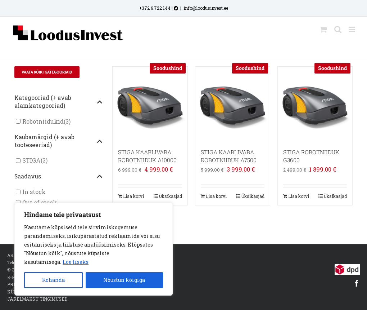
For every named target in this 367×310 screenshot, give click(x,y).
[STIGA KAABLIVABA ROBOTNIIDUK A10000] (150, 104)
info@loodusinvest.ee (206, 8)
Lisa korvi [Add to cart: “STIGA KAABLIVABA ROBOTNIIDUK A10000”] (133, 196)
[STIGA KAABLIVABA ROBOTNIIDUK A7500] (232, 104)
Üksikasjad (170, 196)
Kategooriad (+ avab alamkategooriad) (58, 101)
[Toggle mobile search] (337, 29)
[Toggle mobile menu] (352, 29)
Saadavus (58, 177)
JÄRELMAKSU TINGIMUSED (37, 299)
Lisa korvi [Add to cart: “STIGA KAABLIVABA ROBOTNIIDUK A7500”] (216, 196)
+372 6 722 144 (155, 8)
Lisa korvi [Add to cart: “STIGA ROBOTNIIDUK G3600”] (298, 196)
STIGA (31, 160)
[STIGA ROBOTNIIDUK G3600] (315, 104)
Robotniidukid (43, 121)
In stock (34, 192)
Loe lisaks (76, 261)
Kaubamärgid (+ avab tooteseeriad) (58, 141)
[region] (93, 249)
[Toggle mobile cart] (323, 29)
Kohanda (53, 279)
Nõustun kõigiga (124, 279)
